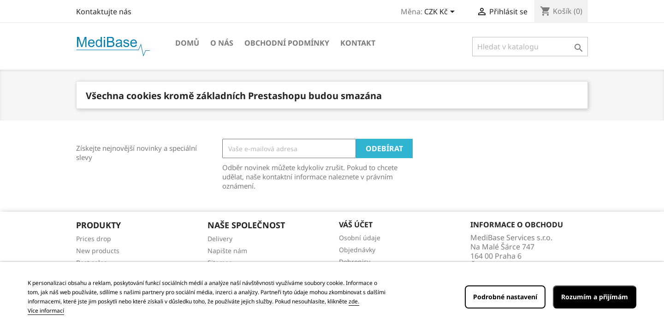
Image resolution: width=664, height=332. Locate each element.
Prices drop (93, 238)
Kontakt (357, 43)
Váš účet (356, 224)
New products (97, 250)
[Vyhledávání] (530, 46)
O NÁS (221, 43)
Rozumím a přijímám (594, 296)
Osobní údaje (359, 237)
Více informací (46, 310)
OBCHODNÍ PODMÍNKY (286, 43)
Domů (187, 43)
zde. (354, 301)
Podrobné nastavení (505, 296)
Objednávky (357, 249)
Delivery (220, 238)
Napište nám (227, 250)
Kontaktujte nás (103, 11)
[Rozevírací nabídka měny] (441, 12)
